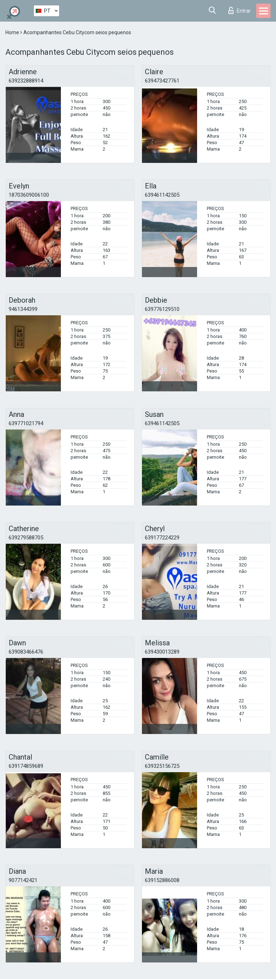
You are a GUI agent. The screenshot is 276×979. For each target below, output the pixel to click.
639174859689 (26, 766)
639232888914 (26, 80)
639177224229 (162, 537)
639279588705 (26, 537)
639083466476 (26, 652)
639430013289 (162, 652)
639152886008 (162, 880)
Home (12, 32)
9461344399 (23, 309)
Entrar (239, 10)
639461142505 (162, 195)
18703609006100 (29, 195)
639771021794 (26, 423)
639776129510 (162, 309)
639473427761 (162, 80)
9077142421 (23, 880)
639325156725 (162, 766)
